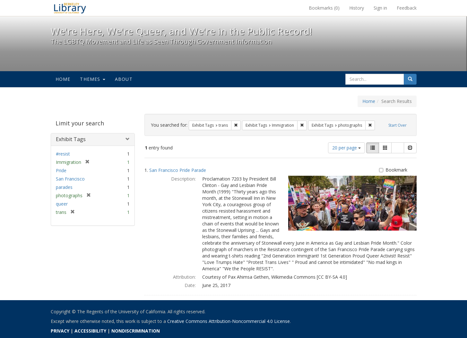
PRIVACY (60, 331)
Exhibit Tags (71, 139)
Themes (92, 79)
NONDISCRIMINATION (135, 331)
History (356, 8)
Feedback (407, 8)
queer (62, 204)
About (124, 79)
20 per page (346, 148)
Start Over (397, 125)
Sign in (380, 8)
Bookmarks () (324, 8)
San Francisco (70, 179)
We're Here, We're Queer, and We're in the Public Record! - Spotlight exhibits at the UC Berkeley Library (70, 8)
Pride (61, 170)
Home (63, 79)
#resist (63, 154)
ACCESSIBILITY (90, 331)
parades (64, 187)
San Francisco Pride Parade (177, 170)
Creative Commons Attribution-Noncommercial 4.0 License (228, 321)
